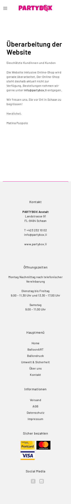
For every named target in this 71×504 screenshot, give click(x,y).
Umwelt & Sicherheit (35, 362)
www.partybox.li (35, 244)
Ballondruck (35, 355)
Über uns (35, 368)
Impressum (35, 419)
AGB (35, 406)
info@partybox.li (35, 90)
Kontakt (35, 374)
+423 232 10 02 (37, 230)
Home (36, 343)
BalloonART (35, 349)
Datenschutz (35, 412)
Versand (35, 400)
